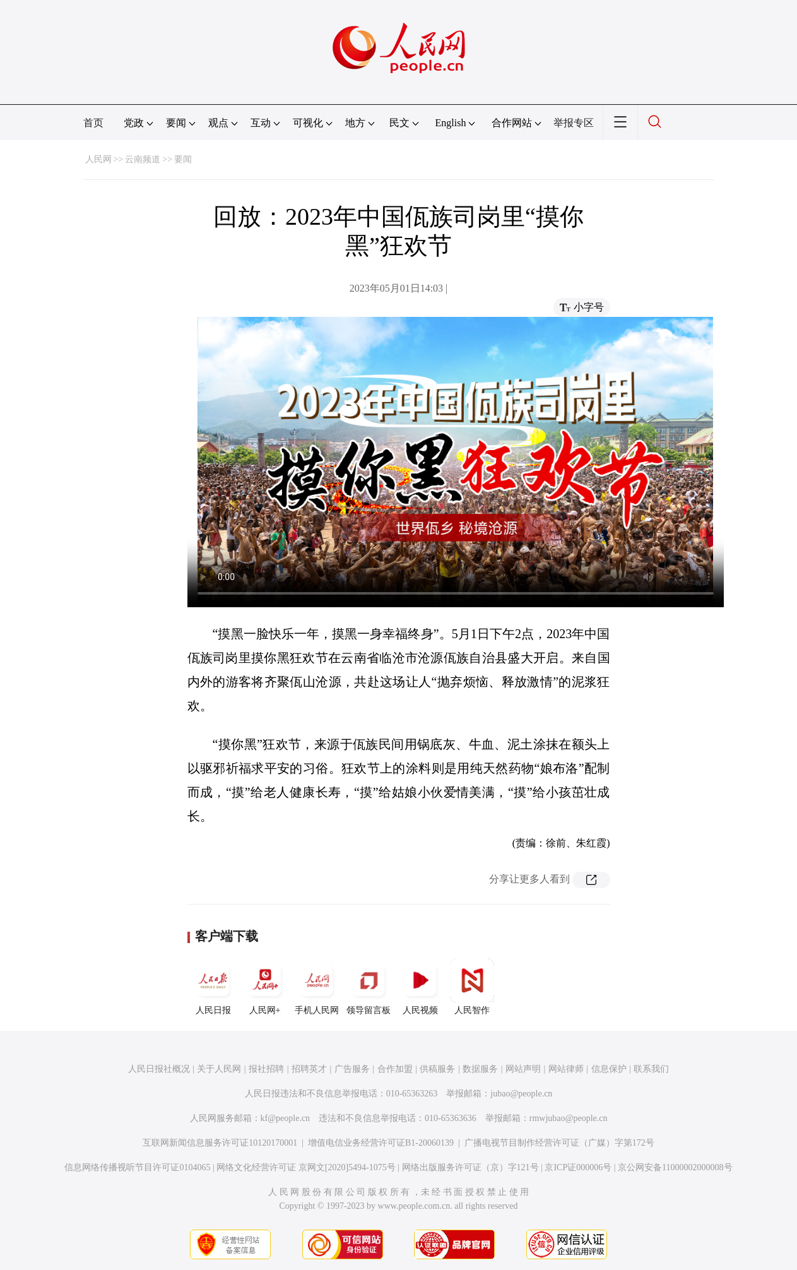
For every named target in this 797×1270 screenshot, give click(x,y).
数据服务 (480, 1069)
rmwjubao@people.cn (568, 1118)
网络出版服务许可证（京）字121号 (470, 1167)
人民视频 (420, 986)
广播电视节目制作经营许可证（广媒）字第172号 (559, 1143)
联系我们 (651, 1069)
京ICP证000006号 (578, 1167)
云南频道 (142, 159)
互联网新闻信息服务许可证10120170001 (220, 1143)
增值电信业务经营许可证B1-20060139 (381, 1143)
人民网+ (265, 986)
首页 (93, 122)
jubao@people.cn (521, 1093)
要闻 (183, 159)
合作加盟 (395, 1069)
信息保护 (609, 1069)
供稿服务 (437, 1069)
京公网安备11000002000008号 (675, 1167)
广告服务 (352, 1069)
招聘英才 (309, 1069)
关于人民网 (219, 1069)
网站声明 (523, 1069)
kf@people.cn (285, 1118)
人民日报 (213, 986)
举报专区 (573, 122)
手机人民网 (317, 986)
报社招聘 (266, 1069)
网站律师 (566, 1069)
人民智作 (472, 986)
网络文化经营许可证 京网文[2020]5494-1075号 (306, 1167)
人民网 (98, 159)
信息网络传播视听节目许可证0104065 (137, 1167)
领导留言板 (368, 986)
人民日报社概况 (159, 1069)
